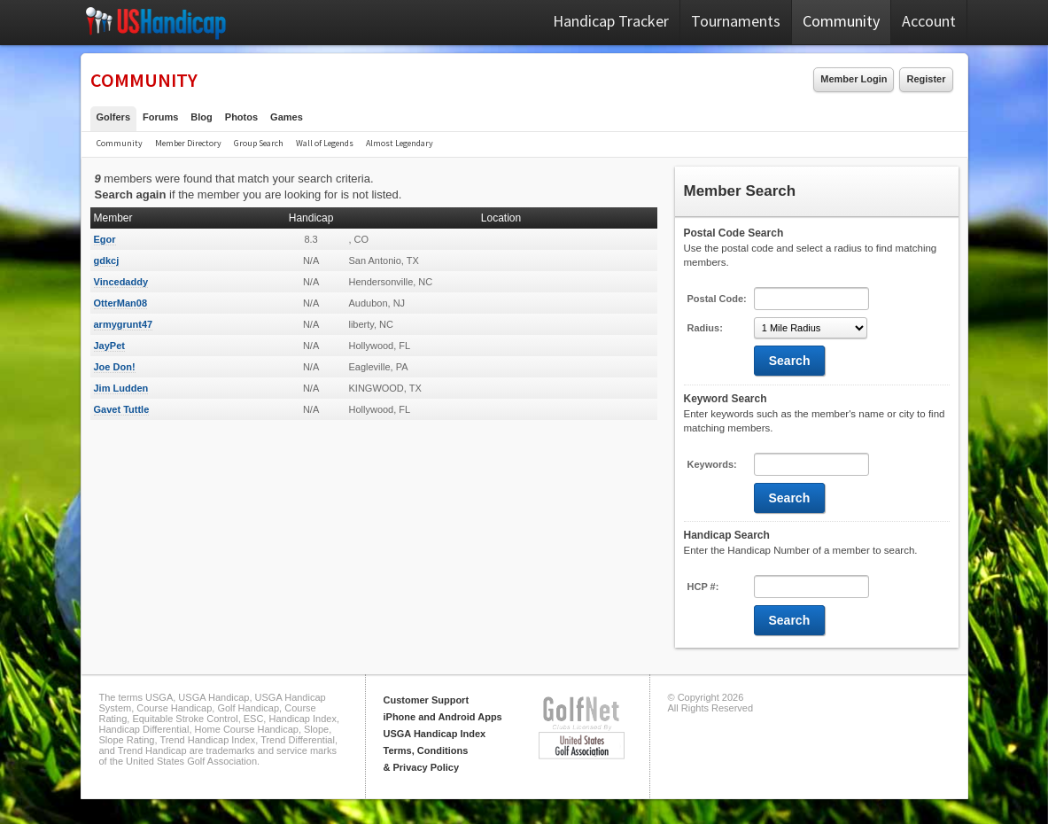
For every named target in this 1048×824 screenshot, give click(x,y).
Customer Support (427, 700)
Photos (241, 117)
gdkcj (107, 260)
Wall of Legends (324, 143)
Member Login (853, 79)
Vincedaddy (121, 281)
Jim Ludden (121, 388)
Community (841, 21)
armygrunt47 (123, 324)
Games (286, 117)
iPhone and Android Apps (443, 716)
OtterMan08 (121, 303)
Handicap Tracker (611, 21)
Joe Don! (115, 366)
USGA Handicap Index (435, 733)
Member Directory (188, 143)
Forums (160, 117)
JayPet (109, 345)
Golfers (114, 117)
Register (925, 79)
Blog (201, 117)
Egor (105, 239)
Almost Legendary (399, 143)
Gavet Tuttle (122, 409)
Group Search (258, 143)
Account (929, 21)
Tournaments (735, 21)
